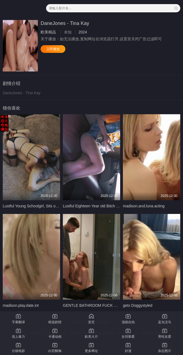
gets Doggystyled (137, 305)
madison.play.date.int (21, 305)
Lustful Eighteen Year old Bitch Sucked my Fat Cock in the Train (117, 206)
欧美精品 (48, 32)
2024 (82, 32)
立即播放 (53, 49)
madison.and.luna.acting (144, 206)
